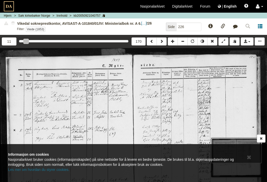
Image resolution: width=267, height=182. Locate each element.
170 (138, 41)
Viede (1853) (35, 29)
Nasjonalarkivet (152, 6)
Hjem (7, 15)
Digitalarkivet (182, 6)
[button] (259, 6)
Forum (205, 6)
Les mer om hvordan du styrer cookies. (38, 170)
